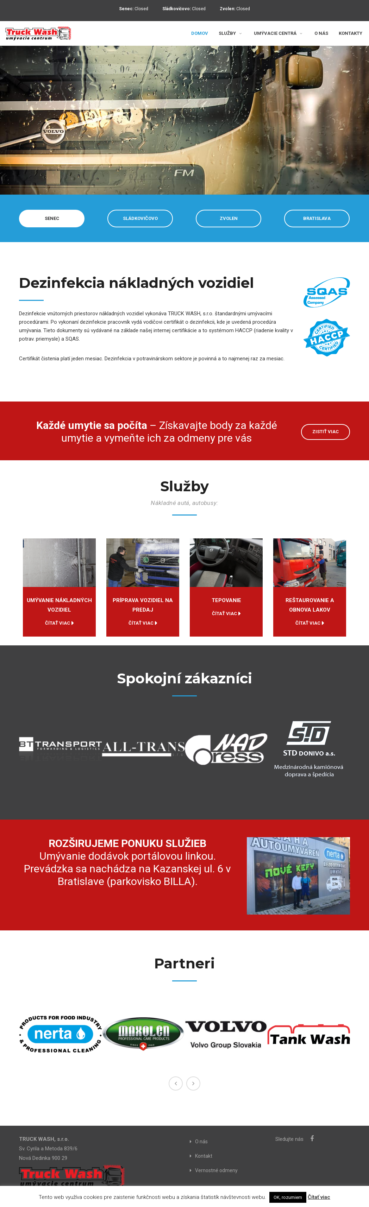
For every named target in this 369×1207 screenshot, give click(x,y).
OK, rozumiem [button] (288, 1197)
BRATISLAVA (317, 218)
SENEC (52, 218)
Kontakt (203, 1156)
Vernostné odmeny (216, 1170)
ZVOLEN (229, 218)
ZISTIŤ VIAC (325, 431)
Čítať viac (57, 623)
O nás (201, 1141)
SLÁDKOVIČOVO (140, 218)
